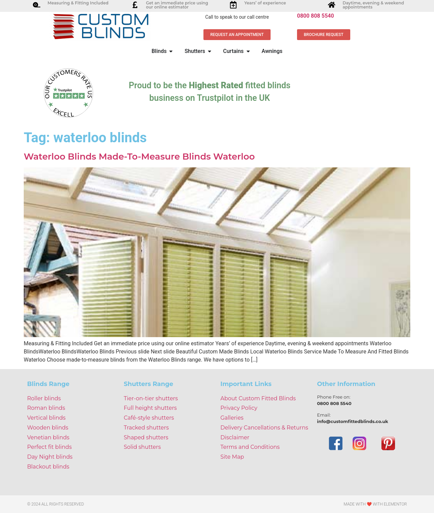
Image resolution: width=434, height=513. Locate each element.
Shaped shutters (146, 437)
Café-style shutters (149, 418)
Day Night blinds (50, 457)
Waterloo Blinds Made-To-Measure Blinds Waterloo (139, 156)
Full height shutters (150, 408)
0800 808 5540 (315, 16)
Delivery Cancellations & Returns (264, 427)
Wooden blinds (47, 427)
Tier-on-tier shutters (151, 398)
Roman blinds (46, 408)
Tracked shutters (146, 427)
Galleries (231, 418)
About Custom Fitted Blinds (258, 398)
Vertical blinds (46, 418)
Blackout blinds (48, 466)
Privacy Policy (238, 408)
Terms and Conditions (250, 447)
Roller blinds (44, 398)
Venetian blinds (48, 437)
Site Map (232, 457)
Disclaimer (234, 437)
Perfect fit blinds (49, 447)
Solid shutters (142, 447)
